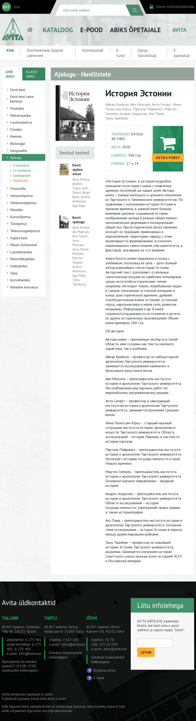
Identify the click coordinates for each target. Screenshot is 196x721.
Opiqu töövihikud (147, 53)
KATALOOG (58, 30)
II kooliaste (21, 165)
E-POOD (91, 30)
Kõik (10, 50)
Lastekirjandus (21, 252)
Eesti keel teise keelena (22, 98)
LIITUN (146, 652)
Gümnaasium (22, 175)
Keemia (15, 136)
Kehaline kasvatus (24, 287)
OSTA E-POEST (168, 157)
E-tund (120, 53)
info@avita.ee (30, 653)
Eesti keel (17, 89)
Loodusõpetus (21, 122)
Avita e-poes (57, 698)
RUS (17, 7)
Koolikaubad (92, 50)
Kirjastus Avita (104, 670)
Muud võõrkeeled (23, 244)
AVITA (179, 29)
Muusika (16, 209)
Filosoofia (18, 188)
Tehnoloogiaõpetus (25, 230)
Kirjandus (17, 108)
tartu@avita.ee (73, 644)
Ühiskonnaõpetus (23, 202)
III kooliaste (22, 170)
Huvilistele (20, 180)
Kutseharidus (20, 280)
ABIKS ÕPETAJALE (135, 30)
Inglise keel (19, 238)
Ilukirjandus (19, 266)
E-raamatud (181, 53)
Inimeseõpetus (21, 195)
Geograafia (18, 150)
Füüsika (16, 129)
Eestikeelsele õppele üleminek (45, 53)
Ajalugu (16, 157)
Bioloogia (17, 143)
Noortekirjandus (22, 258)
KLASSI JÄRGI (31, 74)
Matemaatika (20, 115)
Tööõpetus (18, 223)
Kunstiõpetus (20, 216)
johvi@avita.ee (115, 649)
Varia (13, 273)
